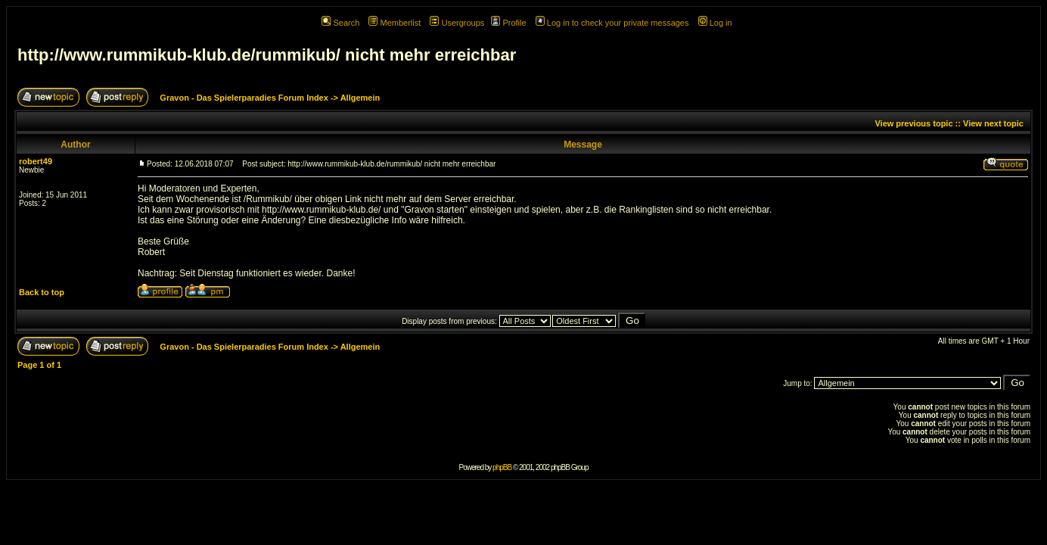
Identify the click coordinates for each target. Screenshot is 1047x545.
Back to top (41, 292)
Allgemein (360, 97)
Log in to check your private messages (612, 22)
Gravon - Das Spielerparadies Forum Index (244, 97)
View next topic (993, 123)
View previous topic (913, 123)
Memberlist (394, 22)
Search (340, 22)
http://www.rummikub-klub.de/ (321, 209)
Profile (508, 22)
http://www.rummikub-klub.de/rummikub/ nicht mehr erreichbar (266, 54)
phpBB (501, 467)
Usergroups (457, 22)
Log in (715, 22)
